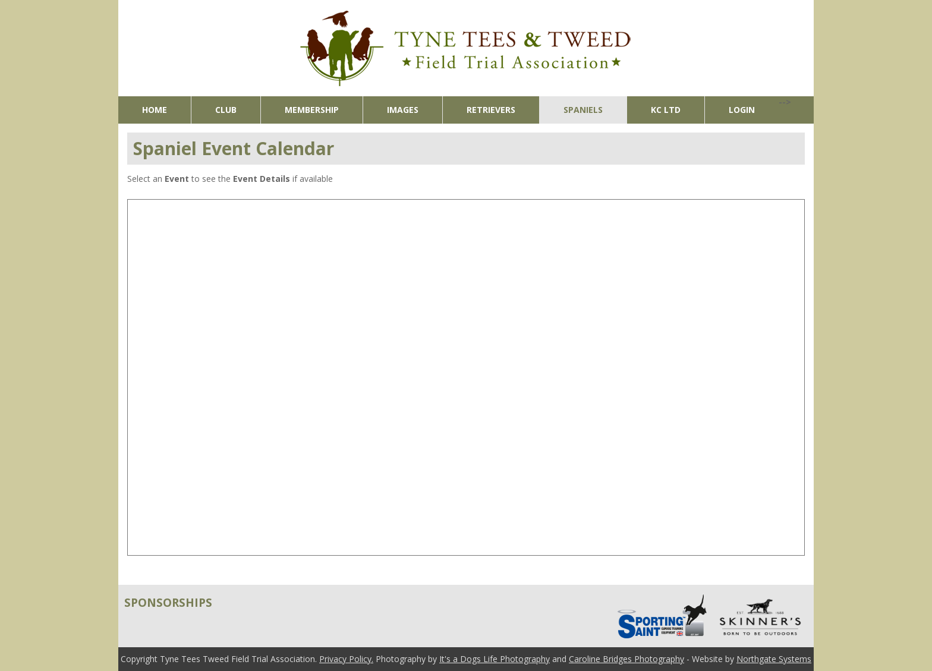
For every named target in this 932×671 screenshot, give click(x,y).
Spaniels (583, 109)
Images (402, 109)
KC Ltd (666, 109)
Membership (312, 109)
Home (154, 109)
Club (226, 109)
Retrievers (491, 109)
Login (742, 109)
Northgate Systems (773, 658)
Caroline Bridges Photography (626, 658)
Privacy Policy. (346, 658)
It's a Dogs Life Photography (494, 658)
